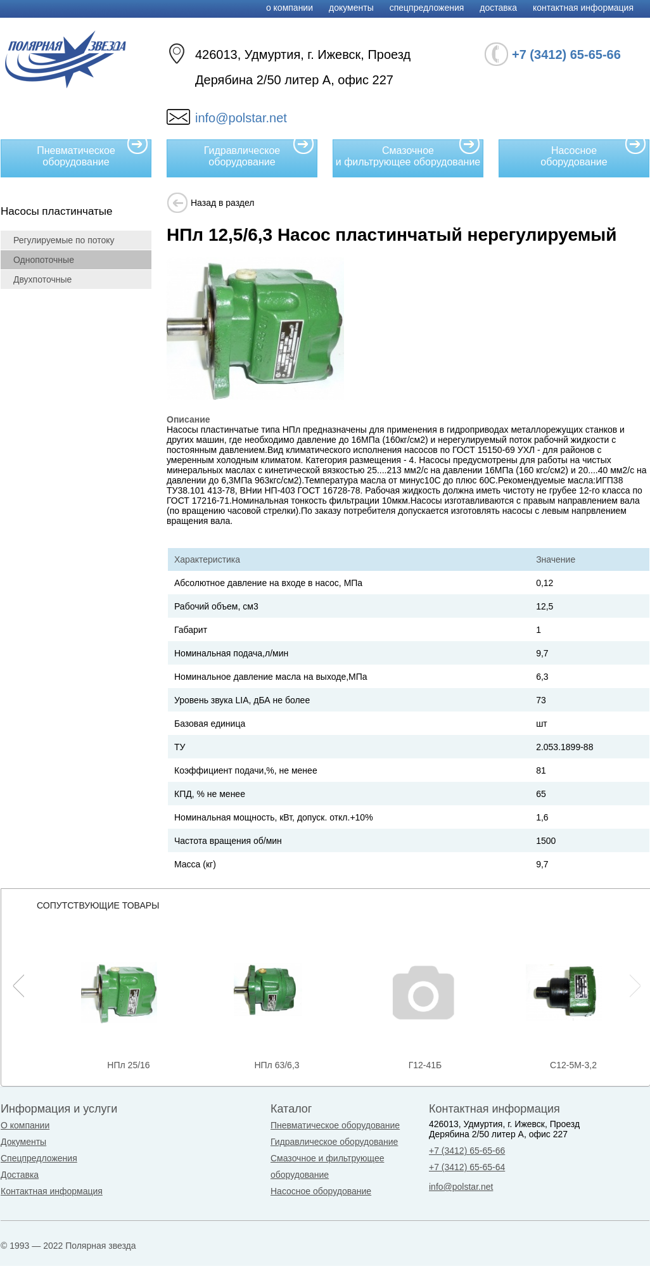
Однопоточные (43, 260)
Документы (351, 8)
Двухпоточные (42, 279)
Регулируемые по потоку (64, 240)
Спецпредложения (427, 8)
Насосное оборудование (593, 153)
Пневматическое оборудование (92, 153)
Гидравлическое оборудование (259, 153)
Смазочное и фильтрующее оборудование (408, 153)
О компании (289, 8)
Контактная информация (583, 8)
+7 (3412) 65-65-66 (467, 1151)
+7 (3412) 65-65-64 (467, 1167)
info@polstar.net (241, 118)
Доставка (498, 8)
